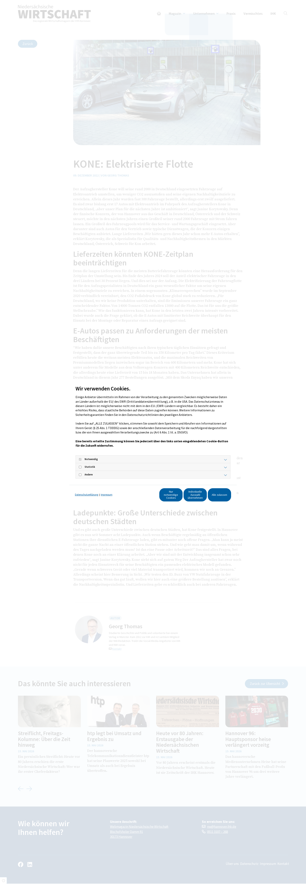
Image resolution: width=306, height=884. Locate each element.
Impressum (106, 489)
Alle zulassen (213, 496)
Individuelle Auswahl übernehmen (175, 496)
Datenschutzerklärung (86, 489)
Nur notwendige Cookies (138, 496)
